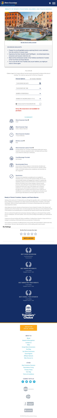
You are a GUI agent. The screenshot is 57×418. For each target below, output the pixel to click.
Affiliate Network (28, 356)
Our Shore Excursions (28, 351)
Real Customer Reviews (28, 365)
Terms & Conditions (28, 374)
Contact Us (28, 342)
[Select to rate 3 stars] (28, 234)
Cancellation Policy (28, 367)
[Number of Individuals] (28, 93)
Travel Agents (28, 353)
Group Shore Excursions (28, 347)
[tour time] (28, 88)
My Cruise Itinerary (35, 78)
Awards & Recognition (28, 340)
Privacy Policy (28, 369)
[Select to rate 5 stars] (35, 234)
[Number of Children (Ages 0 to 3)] (28, 98)
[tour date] (28, 83)
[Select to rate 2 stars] (24, 234)
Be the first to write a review (28, 42)
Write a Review (28, 238)
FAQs (28, 345)
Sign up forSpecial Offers (28, 327)
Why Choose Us (28, 358)
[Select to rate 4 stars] (32, 234)
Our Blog (28, 349)
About (28, 338)
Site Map (28, 372)
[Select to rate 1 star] (21, 234)
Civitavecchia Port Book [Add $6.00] (26, 103)
